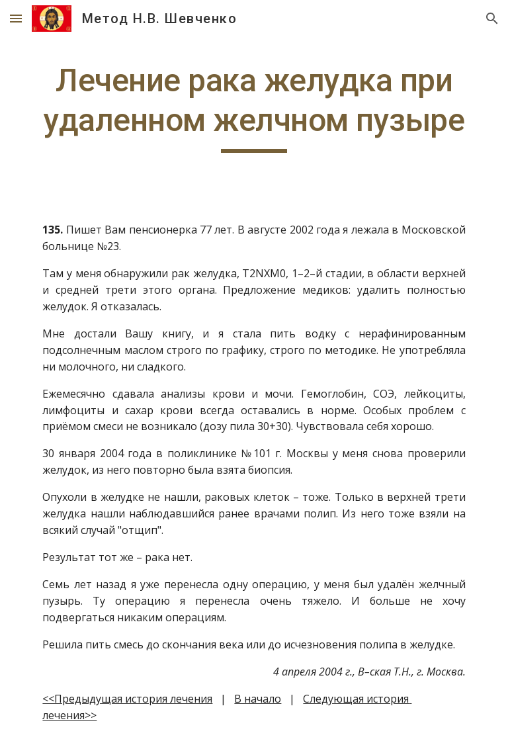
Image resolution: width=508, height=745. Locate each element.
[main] (253, 107)
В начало (257, 698)
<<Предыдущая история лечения (127, 698)
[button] (16, 18)
